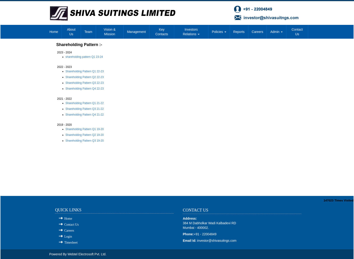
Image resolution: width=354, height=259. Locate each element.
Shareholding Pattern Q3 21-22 (85, 109)
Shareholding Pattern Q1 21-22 (85, 103)
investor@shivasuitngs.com (217, 240)
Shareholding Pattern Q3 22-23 (85, 82)
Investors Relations (191, 32)
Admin (276, 32)
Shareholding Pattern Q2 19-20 (85, 135)
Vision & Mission (110, 32)
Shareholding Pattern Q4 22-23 (85, 88)
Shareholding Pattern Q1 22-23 (85, 71)
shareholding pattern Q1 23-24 (84, 56)
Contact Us (297, 32)
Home (53, 32)
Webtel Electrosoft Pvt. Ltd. (86, 254)
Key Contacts (161, 32)
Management (136, 32)
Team (88, 32)
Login (68, 236)
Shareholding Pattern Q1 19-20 (85, 129)
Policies (219, 32)
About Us (71, 32)
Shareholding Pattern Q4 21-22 (85, 114)
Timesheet (71, 242)
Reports (239, 32)
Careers (257, 32)
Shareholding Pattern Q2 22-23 (85, 77)
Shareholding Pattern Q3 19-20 (85, 140)
